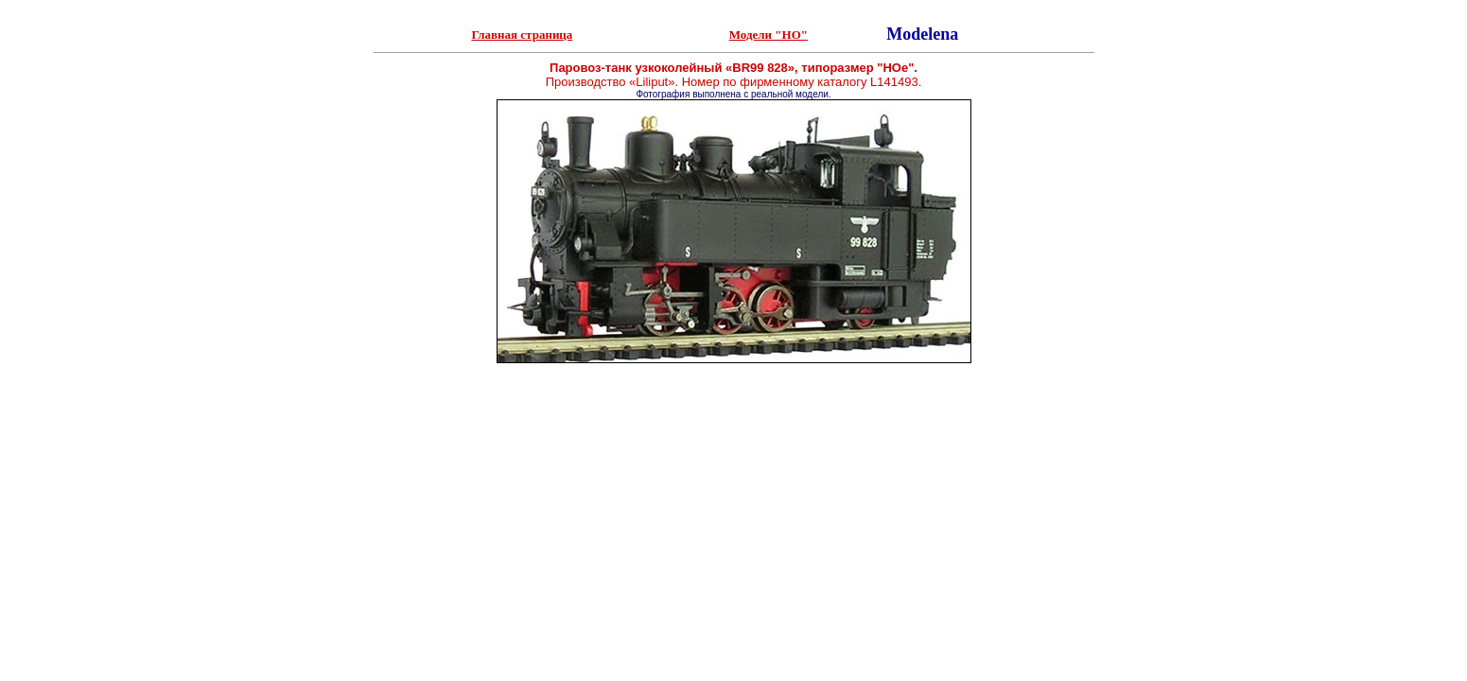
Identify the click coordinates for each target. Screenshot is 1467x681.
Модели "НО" (768, 34)
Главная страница (521, 34)
